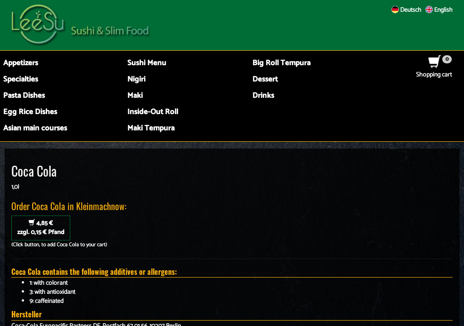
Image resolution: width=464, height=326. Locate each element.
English (439, 10)
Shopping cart (434, 70)
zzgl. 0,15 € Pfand (40, 228)
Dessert (265, 79)
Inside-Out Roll (152, 112)
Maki (135, 96)
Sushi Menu (146, 63)
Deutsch (406, 10)
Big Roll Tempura (281, 63)
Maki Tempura (150, 128)
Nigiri (136, 79)
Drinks (263, 96)
